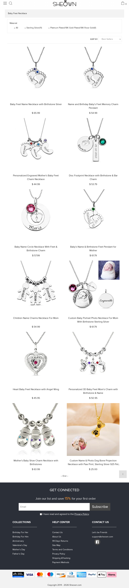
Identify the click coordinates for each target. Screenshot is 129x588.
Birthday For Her (20, 532)
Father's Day (18, 554)
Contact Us (57, 532)
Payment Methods (60, 562)
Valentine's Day (20, 545)
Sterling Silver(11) (34, 27)
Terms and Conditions (62, 549)
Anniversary (18, 541)
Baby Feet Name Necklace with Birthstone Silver (36, 104)
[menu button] (5, 3)
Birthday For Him (20, 536)
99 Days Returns (60, 541)
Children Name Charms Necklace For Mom (36, 318)
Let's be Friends (99, 532)
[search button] (11, 3)
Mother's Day (19, 549)
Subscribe (100, 507)
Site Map (56, 545)
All (17, 27)
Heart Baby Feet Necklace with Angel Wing (36, 389)
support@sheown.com (102, 536)
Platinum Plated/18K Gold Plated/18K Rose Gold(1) (73, 27)
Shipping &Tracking (61, 558)
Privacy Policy (81, 514)
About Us (56, 536)
